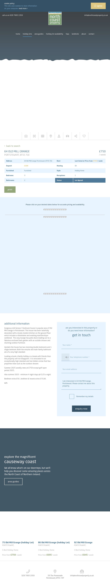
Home (18, 34)
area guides (13, 481)
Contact (91, 34)
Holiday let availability (54, 34)
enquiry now (81, 408)
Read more (23, 8)
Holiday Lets (27, 34)
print (10, 189)
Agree (98, 5)
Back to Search (13, 145)
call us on (12, 15)
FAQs (67, 34)
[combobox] (65, 357)
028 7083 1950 (28, 575)
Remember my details (84, 396)
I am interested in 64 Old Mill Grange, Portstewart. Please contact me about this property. (81, 384)
